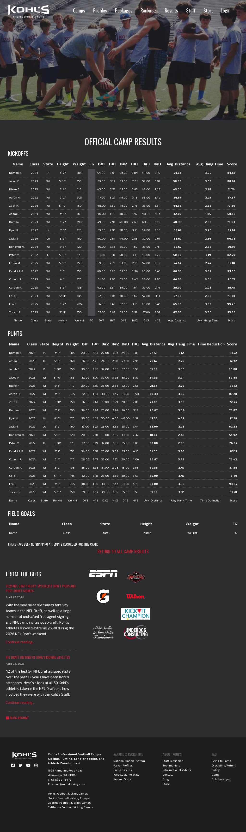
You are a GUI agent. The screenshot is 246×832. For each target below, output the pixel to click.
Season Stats (122, 779)
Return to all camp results (123, 551)
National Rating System (129, 760)
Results (171, 10)
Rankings (149, 10)
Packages (123, 10)
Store (208, 10)
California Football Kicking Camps (70, 807)
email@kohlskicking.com (68, 784)
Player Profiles (123, 765)
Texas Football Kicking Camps (68, 793)
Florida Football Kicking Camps (68, 798)
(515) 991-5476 (61, 779)
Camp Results (122, 770)
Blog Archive (17, 717)
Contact (168, 774)
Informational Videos (177, 770)
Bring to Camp (221, 760)
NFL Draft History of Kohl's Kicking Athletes (38, 657)
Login (225, 10)
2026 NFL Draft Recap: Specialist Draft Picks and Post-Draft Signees (41, 588)
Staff (190, 10)
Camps (79, 10)
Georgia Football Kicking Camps (69, 802)
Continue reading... (20, 642)
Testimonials (171, 765)
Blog (166, 779)
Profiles (100, 10)
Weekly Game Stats (126, 774)
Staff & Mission (173, 760)
